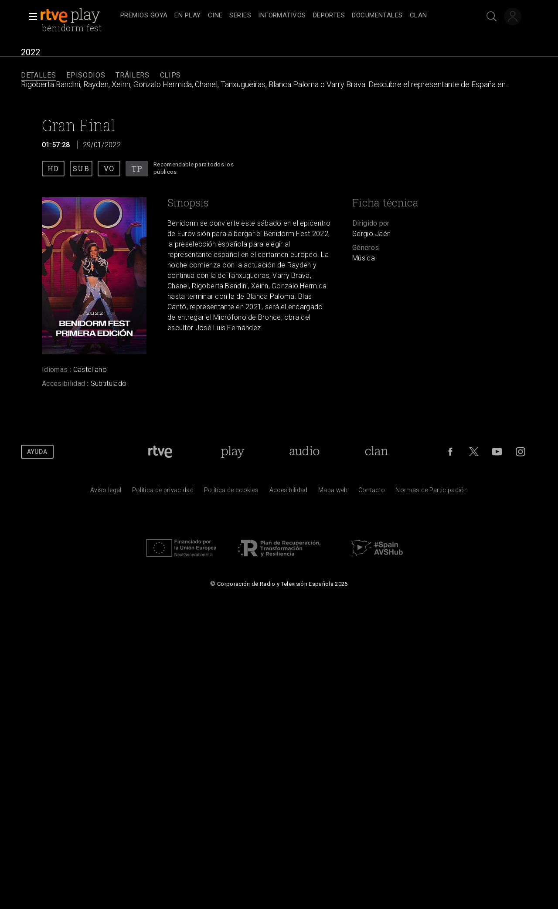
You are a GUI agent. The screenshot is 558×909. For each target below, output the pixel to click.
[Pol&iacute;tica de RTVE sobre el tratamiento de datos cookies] (231, 492)
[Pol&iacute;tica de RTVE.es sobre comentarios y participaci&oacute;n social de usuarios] (431, 492)
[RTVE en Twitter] (474, 452)
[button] (30, 16)
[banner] (78, 15)
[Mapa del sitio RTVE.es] (333, 492)
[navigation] (288, 15)
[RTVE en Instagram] (520, 452)
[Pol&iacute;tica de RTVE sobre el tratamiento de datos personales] (163, 492)
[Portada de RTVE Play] (233, 452)
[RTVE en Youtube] (497, 452)
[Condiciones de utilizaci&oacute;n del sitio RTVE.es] (106, 492)
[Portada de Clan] (377, 452)
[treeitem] (143, 16)
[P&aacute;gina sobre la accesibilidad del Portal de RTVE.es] (288, 492)
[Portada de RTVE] (160, 452)
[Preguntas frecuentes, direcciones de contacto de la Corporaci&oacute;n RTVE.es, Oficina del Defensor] (371, 492)
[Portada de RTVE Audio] (304, 452)
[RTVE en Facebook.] (450, 452)
